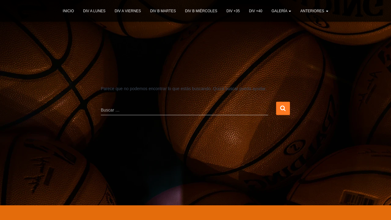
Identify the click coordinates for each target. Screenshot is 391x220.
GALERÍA (281, 11)
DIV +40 (255, 11)
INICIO (68, 11)
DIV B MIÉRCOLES (201, 11)
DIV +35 (233, 11)
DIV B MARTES (163, 11)
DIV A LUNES (94, 11)
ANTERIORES (314, 11)
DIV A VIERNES (128, 11)
